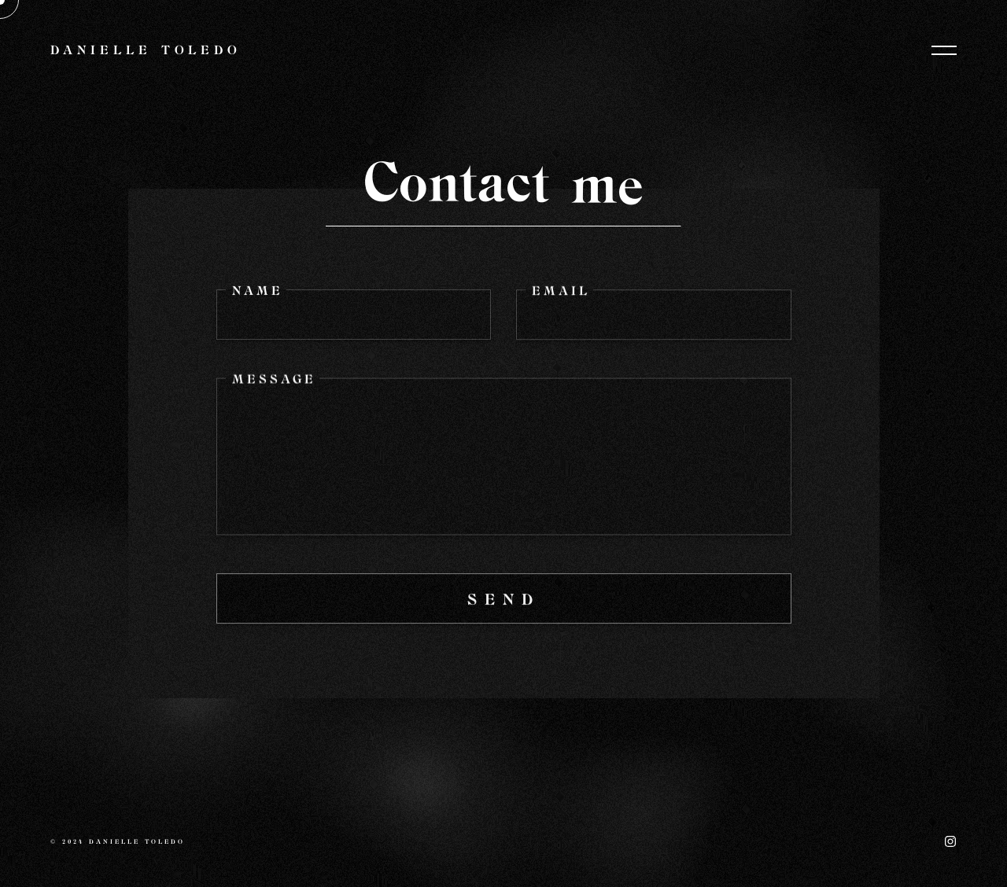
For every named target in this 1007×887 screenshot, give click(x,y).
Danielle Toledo (146, 51)
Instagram (950, 841)
